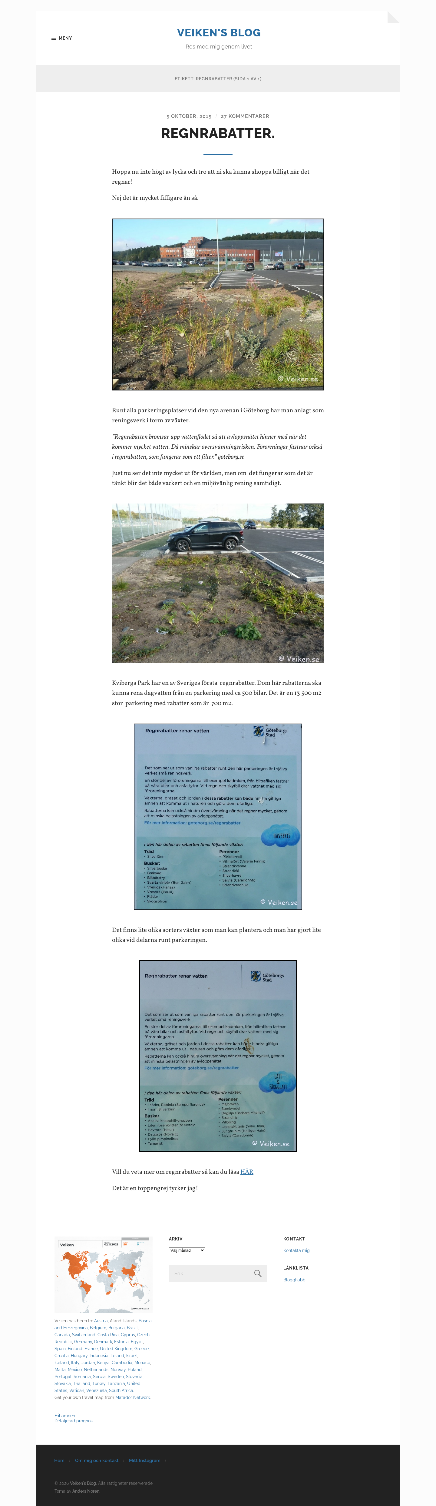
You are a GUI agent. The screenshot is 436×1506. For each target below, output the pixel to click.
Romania (82, 1376)
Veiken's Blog (219, 32)
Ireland (117, 1355)
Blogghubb (294, 1279)
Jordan (88, 1362)
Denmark (103, 1341)
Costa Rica (108, 1334)
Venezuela (96, 1390)
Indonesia (99, 1355)
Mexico (75, 1369)
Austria (101, 1320)
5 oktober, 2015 (189, 116)
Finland (75, 1348)
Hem (59, 1460)
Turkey (98, 1383)
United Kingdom (116, 1348)
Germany (83, 1341)
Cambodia (122, 1362)
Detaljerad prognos (73, 1420)
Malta (60, 1369)
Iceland (61, 1362)
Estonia (121, 1341)
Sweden (116, 1376)
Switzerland (83, 1334)
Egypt (137, 1341)
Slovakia (62, 1383)
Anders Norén (85, 1490)
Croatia (61, 1355)
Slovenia (134, 1376)
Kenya (103, 1362)
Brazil (132, 1327)
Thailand (81, 1383)
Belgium (98, 1327)
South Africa (121, 1390)
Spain (60, 1348)
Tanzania (116, 1383)
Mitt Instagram (144, 1460)
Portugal (62, 1376)
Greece (141, 1348)
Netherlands (96, 1369)
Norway (118, 1369)
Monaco (142, 1362)
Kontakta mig (296, 1250)
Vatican (76, 1390)
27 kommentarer (245, 116)
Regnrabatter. (218, 133)
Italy (75, 1362)
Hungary (79, 1355)
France (91, 1348)
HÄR (247, 1172)
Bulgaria (116, 1327)
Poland (135, 1369)
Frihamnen (64, 1415)
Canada (62, 1334)
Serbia (99, 1376)
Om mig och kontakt (97, 1460)
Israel (131, 1355)
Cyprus (128, 1334)
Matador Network (132, 1397)
